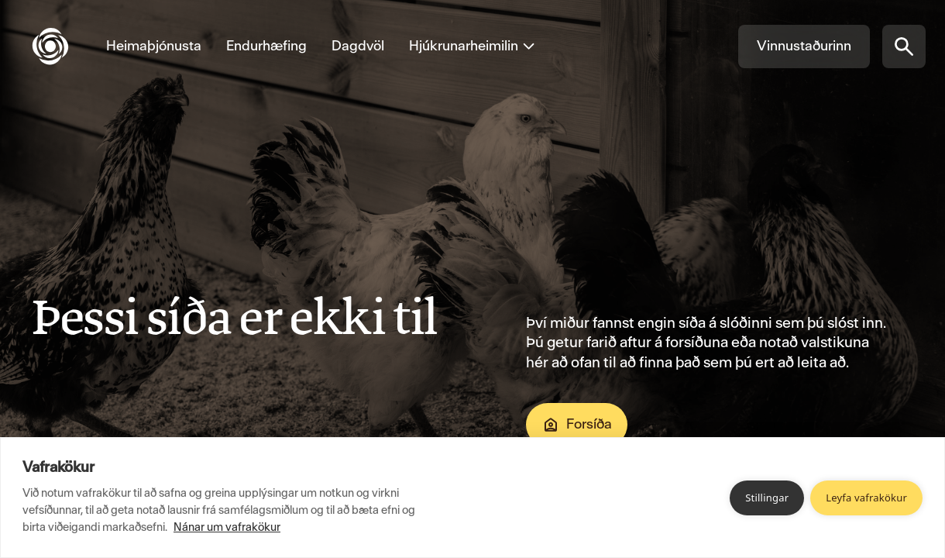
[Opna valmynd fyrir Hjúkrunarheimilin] (466, 46)
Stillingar (767, 498)
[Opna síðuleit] (904, 46)
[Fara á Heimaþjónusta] (154, 46)
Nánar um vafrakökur (227, 527)
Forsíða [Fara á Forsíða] (576, 424)
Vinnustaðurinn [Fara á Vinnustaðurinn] (804, 45)
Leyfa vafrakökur (866, 498)
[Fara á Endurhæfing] (266, 46)
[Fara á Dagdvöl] (358, 46)
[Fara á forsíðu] (63, 46)
